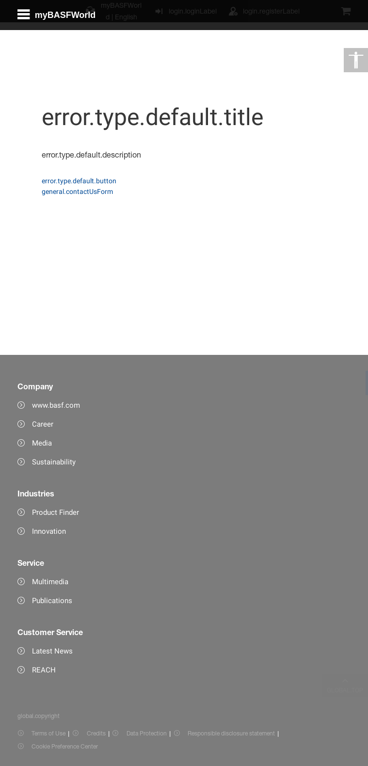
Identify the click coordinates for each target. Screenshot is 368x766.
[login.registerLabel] (264, 11)
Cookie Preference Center (65, 746)
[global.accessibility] (356, 60)
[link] (356, 383)
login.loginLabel (193, 11)
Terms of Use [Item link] (48, 733)
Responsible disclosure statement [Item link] (231, 733)
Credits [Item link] (96, 733)
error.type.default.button (79, 181)
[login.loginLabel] (185, 11)
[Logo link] (320, 50)
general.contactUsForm (77, 191)
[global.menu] (60, 50)
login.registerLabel (271, 11)
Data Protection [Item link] (147, 733)
